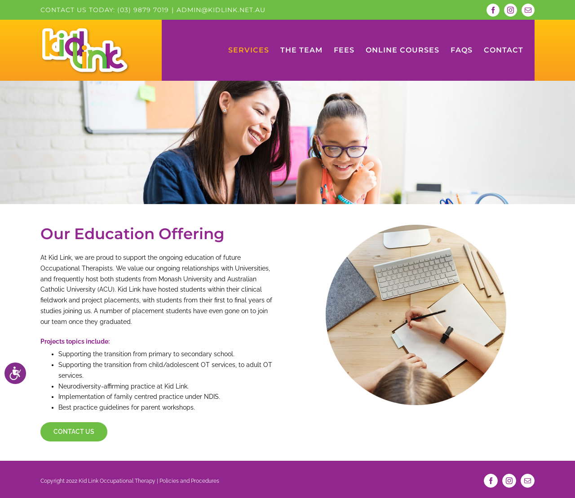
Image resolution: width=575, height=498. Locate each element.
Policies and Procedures (189, 479)
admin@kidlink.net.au (221, 10)
